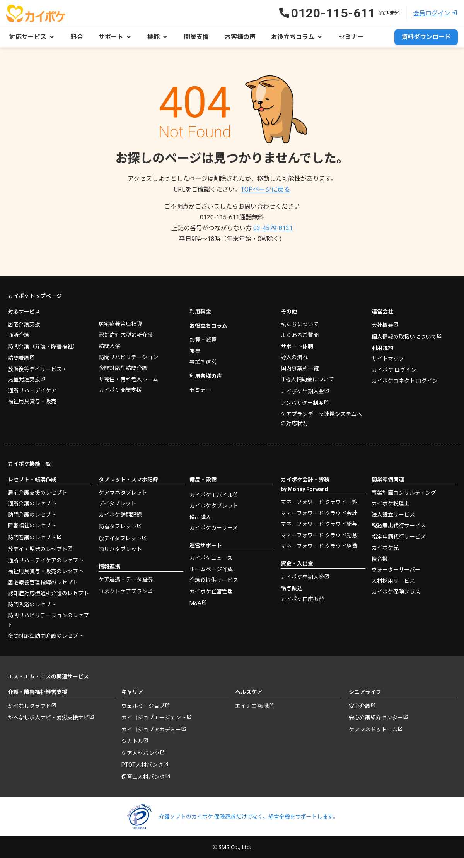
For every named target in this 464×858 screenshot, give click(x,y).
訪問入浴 (109, 346)
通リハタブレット (120, 549)
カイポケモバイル (211, 495)
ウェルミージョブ (143, 705)
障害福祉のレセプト (32, 525)
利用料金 (200, 311)
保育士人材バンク (143, 776)
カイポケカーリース (213, 527)
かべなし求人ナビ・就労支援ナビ (48, 717)
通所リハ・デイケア (32, 390)
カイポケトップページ (35, 296)
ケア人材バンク (140, 753)
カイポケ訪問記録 (120, 514)
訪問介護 (43, 346)
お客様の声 (238, 37)
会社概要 (382, 325)
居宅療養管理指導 (120, 323)
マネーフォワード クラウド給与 (319, 524)
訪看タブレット (117, 526)
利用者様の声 (205, 376)
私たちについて (300, 324)
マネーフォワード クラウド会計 (319, 513)
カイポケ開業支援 (120, 390)
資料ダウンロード (426, 37)
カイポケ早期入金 (302, 391)
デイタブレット (117, 503)
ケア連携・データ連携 (126, 579)
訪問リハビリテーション (128, 357)
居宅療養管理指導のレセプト (43, 582)
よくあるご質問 (300, 335)
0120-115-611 (232, 217)
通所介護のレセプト (32, 503)
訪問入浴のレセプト (32, 604)
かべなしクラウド (29, 705)
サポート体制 (297, 346)
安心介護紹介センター (376, 717)
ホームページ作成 (211, 569)
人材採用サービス (393, 580)
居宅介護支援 (24, 324)
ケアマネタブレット (123, 492)
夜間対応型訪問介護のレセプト (46, 635)
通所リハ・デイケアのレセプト (46, 560)
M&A (195, 602)
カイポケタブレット (213, 505)
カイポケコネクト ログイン (405, 380)
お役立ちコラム (208, 325)
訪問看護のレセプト (32, 537)
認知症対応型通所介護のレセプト (48, 593)
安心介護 (359, 705)
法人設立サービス (393, 514)
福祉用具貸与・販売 (32, 401)
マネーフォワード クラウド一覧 (319, 501)
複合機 (380, 558)
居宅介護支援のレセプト (37, 492)
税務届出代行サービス (399, 525)
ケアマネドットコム (373, 729)
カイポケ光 (385, 547)
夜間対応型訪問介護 (123, 368)
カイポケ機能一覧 (29, 464)
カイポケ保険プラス (396, 591)
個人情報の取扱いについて (404, 336)
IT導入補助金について (307, 379)
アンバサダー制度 (302, 402)
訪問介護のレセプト (32, 514)
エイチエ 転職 (252, 705)
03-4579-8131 (273, 228)
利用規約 (382, 347)
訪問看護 (18, 358)
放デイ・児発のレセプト (37, 549)
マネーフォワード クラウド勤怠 (319, 535)
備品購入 (200, 517)
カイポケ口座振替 (302, 599)
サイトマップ (388, 358)
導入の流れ (294, 357)
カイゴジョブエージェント (153, 717)
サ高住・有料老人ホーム (128, 379)
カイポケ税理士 (390, 503)
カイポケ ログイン (394, 369)
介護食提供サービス (213, 580)
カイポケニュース (210, 558)
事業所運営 (203, 361)
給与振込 (291, 588)
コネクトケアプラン (123, 591)
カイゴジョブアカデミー (151, 729)
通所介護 (18, 335)
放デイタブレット (120, 538)
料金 (76, 37)
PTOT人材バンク (142, 764)
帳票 (194, 351)
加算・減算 (203, 339)
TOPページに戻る (265, 189)
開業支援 (195, 37)
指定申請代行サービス (399, 536)
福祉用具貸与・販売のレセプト (46, 571)
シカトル (132, 741)
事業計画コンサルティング (404, 492)
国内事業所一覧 (300, 368)
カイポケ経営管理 (211, 591)
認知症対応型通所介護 (126, 335)
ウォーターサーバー (396, 569)
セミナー (349, 37)
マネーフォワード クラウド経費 (319, 546)
